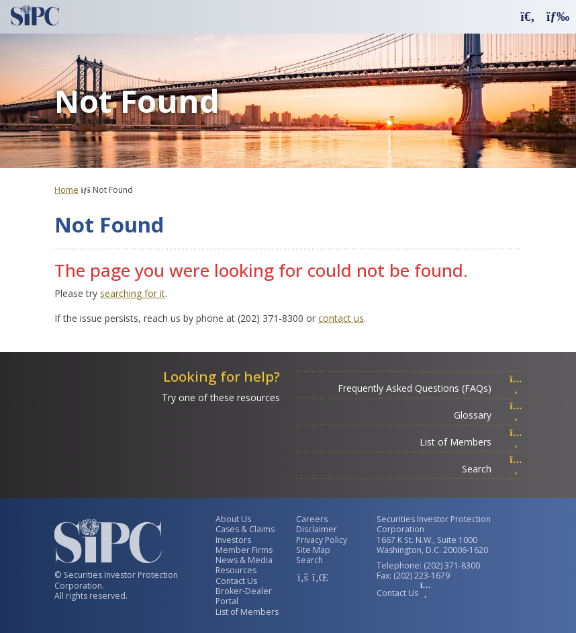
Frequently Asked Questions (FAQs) (430, 388)
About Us (233, 519)
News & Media (244, 560)
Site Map (313, 550)
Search (492, 468)
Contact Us (236, 581)
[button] (528, 16)
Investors (233, 540)
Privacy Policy (321, 540)
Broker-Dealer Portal (243, 596)
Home (66, 190)
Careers (312, 519)
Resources (235, 570)
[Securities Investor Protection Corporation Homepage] (35, 15)
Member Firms (244, 550)
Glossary (488, 415)
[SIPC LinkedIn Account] (319, 577)
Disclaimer (316, 529)
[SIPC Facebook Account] (302, 577)
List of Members (471, 441)
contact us (341, 318)
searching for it (132, 293)
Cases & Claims (245, 529)
